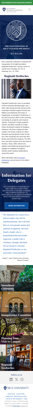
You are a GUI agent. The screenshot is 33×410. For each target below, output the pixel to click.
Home (25, 399)
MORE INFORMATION (16, 206)
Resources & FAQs (20, 396)
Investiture (20, 394)
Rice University (11, 8)
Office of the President (11, 11)
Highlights (11, 394)
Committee (9, 396)
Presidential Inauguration (14, 10)
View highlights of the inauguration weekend (16, 2)
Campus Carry (24, 406)
